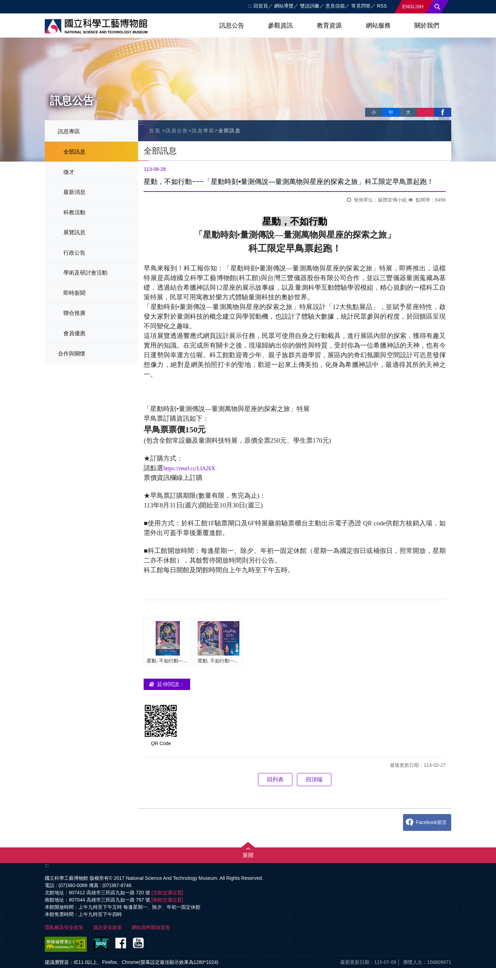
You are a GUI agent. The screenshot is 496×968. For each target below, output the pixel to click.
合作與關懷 (71, 354)
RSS (382, 6)
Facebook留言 (431, 822)
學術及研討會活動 (85, 273)
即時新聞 (74, 293)
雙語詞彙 (309, 6)
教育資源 (329, 25)
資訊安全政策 (107, 927)
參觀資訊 (280, 25)
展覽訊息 (74, 232)
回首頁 (261, 6)
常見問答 (361, 6)
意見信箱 (335, 6)
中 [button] (391, 112)
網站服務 (378, 25)
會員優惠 (74, 333)
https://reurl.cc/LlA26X (189, 468)
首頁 (155, 130)
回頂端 (314, 779)
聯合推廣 (74, 313)
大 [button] (408, 112)
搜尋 (437, 6)
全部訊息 (74, 152)
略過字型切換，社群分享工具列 (368, 105)
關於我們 (426, 25)
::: (250, 6)
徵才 (68, 172)
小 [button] (373, 112)
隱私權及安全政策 (64, 927)
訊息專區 (69, 131)
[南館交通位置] (167, 900)
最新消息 (74, 192)
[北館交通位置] (167, 892)
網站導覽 (283, 6)
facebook (442, 112)
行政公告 (74, 253)
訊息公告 (231, 25)
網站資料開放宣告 (151, 927)
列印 (425, 112)
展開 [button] (248, 855)
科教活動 (74, 212)
